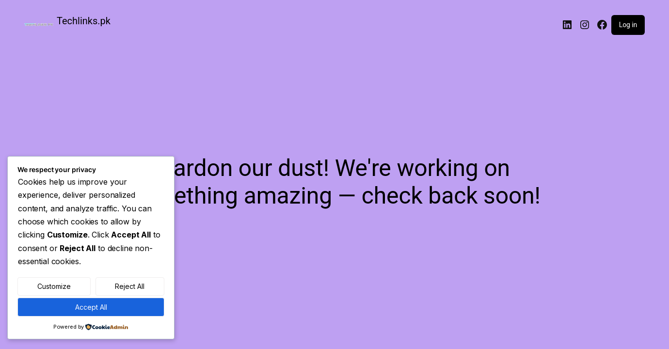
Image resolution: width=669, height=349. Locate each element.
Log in (628, 25)
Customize (54, 286)
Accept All (91, 307)
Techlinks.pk (84, 21)
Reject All (129, 286)
